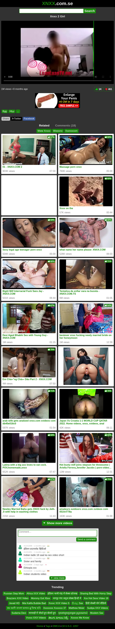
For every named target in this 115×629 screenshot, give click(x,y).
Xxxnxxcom (71, 131)
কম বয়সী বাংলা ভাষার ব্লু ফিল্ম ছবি (24, 608)
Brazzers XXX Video (17, 598)
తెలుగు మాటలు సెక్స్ (58, 617)
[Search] (51, 11)
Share (6, 118)
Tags (48, 626)
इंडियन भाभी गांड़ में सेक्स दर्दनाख (62, 593)
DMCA (56, 626)
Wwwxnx (58, 131)
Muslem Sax (96, 613)
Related (44, 125)
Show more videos (57, 523)
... (18, 111)
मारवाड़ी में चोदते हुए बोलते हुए (42, 613)
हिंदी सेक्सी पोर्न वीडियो (96, 603)
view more (57, 578)
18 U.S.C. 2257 (70, 626)
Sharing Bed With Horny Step (95, 593)
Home (40, 626)
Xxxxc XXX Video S (59, 603)
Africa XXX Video (36, 593)
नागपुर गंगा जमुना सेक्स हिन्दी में (67, 598)
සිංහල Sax (77, 603)
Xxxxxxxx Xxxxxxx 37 (54, 608)
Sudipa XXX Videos (97, 608)
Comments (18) (65, 125)
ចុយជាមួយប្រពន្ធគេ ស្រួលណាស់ (72, 613)
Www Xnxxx (43, 131)
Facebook (29, 118)
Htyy (11, 111)
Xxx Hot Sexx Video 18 (96, 598)
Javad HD (14, 603)
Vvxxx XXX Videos (36, 617)
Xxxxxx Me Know (80, 617)
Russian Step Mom (14, 593)
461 (108, 89)
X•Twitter (16, 118)
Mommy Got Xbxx (40, 598)
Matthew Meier (76, 608)
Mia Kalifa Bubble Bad (34, 603)
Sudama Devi (19, 613)
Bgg (5, 111)
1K (99, 89)
